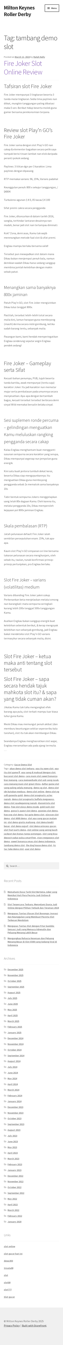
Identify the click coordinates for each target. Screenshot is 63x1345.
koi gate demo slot (34, 814)
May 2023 (12, 1147)
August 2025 (14, 992)
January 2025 (14, 1032)
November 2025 (15, 975)
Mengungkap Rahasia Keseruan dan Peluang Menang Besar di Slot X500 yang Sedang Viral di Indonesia (32, 942)
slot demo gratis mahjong (21, 822)
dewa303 (8, 1260)
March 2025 (13, 1021)
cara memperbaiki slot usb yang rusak (38, 780)
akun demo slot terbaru (22, 768)
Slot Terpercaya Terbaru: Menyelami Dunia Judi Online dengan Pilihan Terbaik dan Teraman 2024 (33, 906)
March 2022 (13, 1210)
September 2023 (16, 1124)
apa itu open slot (44, 768)
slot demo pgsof (19, 826)
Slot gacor (9, 1296)
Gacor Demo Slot (23, 764)
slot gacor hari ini (13, 1253)
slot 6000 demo (19, 818)
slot (6, 1275)
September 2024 (16, 1055)
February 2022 (15, 1215)
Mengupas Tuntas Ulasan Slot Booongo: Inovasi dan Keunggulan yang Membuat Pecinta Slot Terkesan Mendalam (33, 917)
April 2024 (13, 1084)
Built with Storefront (34, 1325)
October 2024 (14, 1049)
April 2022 (13, 1204)
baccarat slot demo (14, 776)
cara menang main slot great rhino (22, 783)
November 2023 (15, 1112)
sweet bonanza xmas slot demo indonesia (33, 841)
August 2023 (14, 1129)
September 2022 (16, 1193)
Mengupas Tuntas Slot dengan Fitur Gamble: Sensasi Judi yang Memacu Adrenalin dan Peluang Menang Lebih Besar (31, 929)
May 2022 (12, 1198)
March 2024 (13, 1089)
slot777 (8, 1289)
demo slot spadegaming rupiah (20, 803)
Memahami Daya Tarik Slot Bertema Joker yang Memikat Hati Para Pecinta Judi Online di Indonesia (32, 895)
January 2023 (14, 1170)
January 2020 (14, 1221)
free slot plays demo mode (25, 806)
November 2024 (15, 1044)
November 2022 (15, 1181)
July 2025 (12, 998)
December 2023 (15, 1107)
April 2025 (13, 1015)
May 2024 (12, 1078)
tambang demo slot (14, 845)
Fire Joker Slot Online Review (23, 67)
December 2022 (15, 1175)
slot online (9, 1246)
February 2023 (15, 1164)
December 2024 (15, 1038)
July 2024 (12, 1066)
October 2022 (14, 1187)
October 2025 (14, 981)
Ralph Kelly (39, 56)
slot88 (7, 1282)
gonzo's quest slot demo (24, 810)
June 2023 (13, 1141)
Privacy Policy (12, 1325)
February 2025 (15, 1026)
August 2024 (14, 1061)
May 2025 (12, 1009)
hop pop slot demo (14, 814)
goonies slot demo (48, 810)
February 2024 (15, 1095)
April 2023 (13, 1152)
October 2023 (14, 1118)
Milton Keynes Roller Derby (19, 11)
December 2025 (15, 969)
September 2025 (16, 986)
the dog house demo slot (39, 845)
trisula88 (8, 1268)
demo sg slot (40, 787)
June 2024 (13, 1072)
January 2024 (14, 1101)
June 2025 (13, 1003)
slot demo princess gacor (42, 826)
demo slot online (35, 791)
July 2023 (12, 1135)
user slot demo (32, 849)
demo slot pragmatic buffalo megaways (33, 799)
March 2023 (13, 1158)
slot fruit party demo (15, 829)
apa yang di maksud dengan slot (38, 772)
